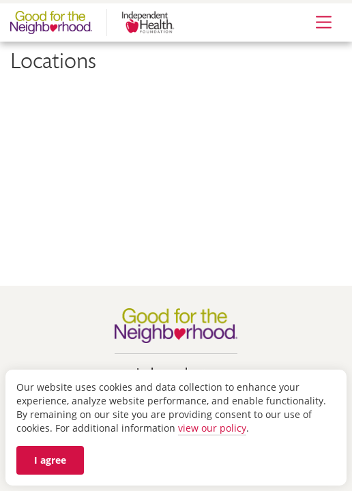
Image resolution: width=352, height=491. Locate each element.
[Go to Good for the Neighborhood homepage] (179, 324)
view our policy (212, 427)
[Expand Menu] (324, 23)
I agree (50, 459)
